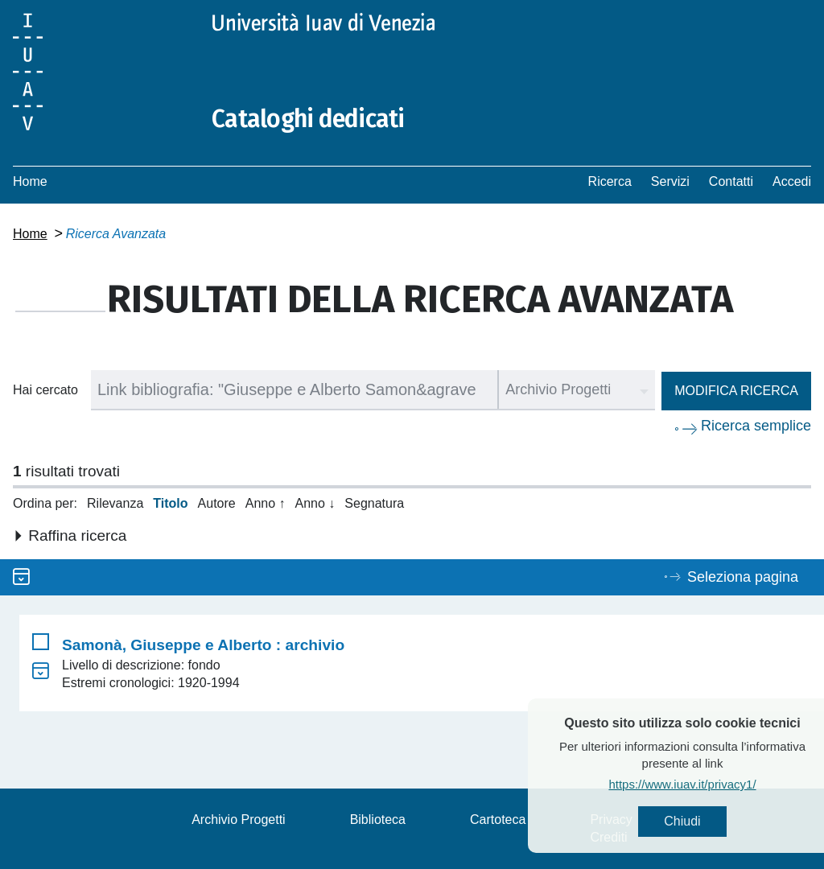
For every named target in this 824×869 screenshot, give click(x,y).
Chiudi (708, 821)
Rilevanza (115, 503)
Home (30, 181)
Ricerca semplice (756, 426)
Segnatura (374, 503)
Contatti (731, 181)
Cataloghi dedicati (308, 119)
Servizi (670, 181)
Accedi (791, 181)
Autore (217, 503)
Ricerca (610, 181)
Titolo (170, 503)
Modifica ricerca (736, 390)
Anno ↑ (265, 503)
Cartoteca (497, 819)
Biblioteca (378, 819)
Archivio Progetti (239, 819)
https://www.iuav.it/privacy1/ (707, 784)
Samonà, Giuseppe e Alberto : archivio (203, 644)
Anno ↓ (315, 503)
